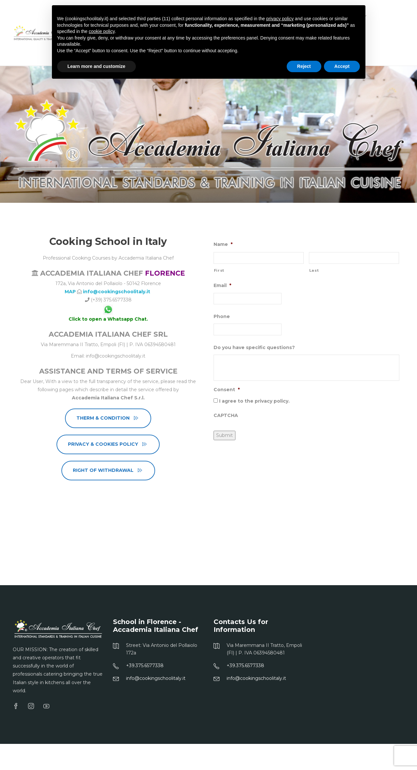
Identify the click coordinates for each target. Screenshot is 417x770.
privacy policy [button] (280, 18)
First (219, 270)
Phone (222, 316)
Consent (227, 390)
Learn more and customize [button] (96, 66)
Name (223, 244)
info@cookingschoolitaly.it (117, 292)
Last (314, 270)
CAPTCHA (226, 415)
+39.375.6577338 (145, 665)
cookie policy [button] (102, 31)
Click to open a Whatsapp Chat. (108, 319)
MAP (70, 292)
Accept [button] (342, 66)
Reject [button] (304, 66)
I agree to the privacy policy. (254, 401)
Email (222, 285)
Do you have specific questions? (254, 347)
